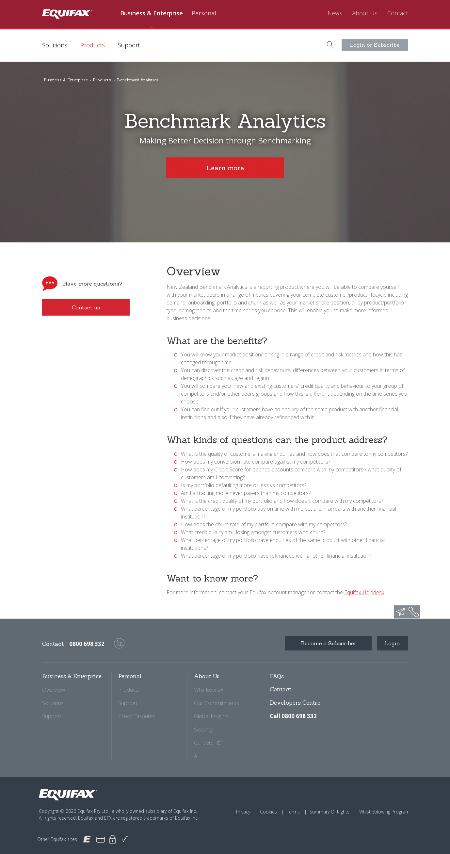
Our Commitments (216, 703)
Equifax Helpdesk (364, 592)
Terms (293, 812)
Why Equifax (208, 689)
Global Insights (211, 716)
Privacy (243, 812)
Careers (208, 742)
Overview (53, 689)
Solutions (54, 45)
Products (92, 45)
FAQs (277, 676)
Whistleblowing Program (384, 812)
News (335, 13)
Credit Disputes (136, 716)
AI (196, 756)
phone (413, 611)
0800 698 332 (86, 644)
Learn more (225, 168)
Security (203, 729)
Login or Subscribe (375, 44)
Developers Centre (295, 702)
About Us (365, 13)
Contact (397, 13)
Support (129, 45)
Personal (204, 13)
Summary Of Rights (329, 812)
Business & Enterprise (151, 13)
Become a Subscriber (328, 643)
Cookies (268, 812)
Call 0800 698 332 (293, 716)
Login (392, 643)
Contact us (86, 307)
